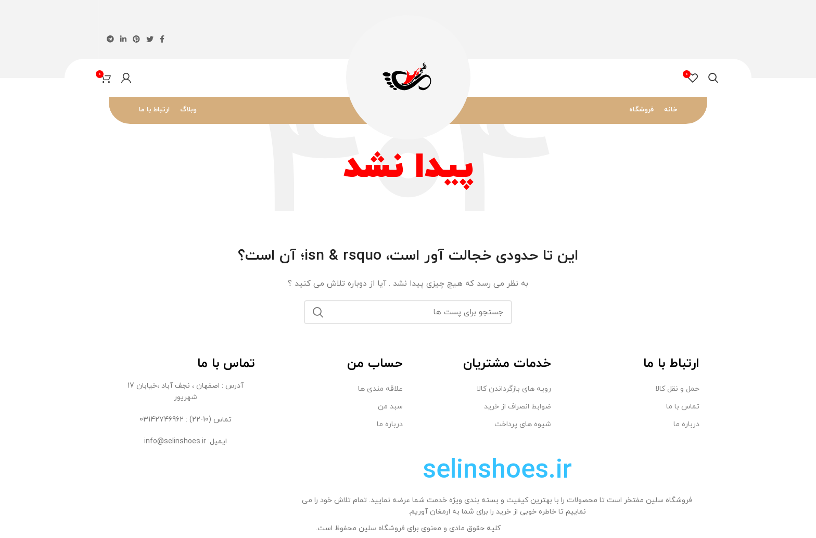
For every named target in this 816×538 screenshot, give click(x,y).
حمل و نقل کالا (677, 389)
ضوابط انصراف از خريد (517, 407)
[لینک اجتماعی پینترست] (136, 39)
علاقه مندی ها (380, 389)
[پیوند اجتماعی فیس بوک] (162, 39)
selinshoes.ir (497, 471)
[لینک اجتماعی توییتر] (150, 39)
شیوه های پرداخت (522, 424)
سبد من (390, 407)
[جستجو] (713, 78)
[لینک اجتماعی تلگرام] (110, 39)
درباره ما (686, 424)
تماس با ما (682, 407)
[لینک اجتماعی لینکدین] (123, 39)
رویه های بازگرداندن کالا (514, 389)
